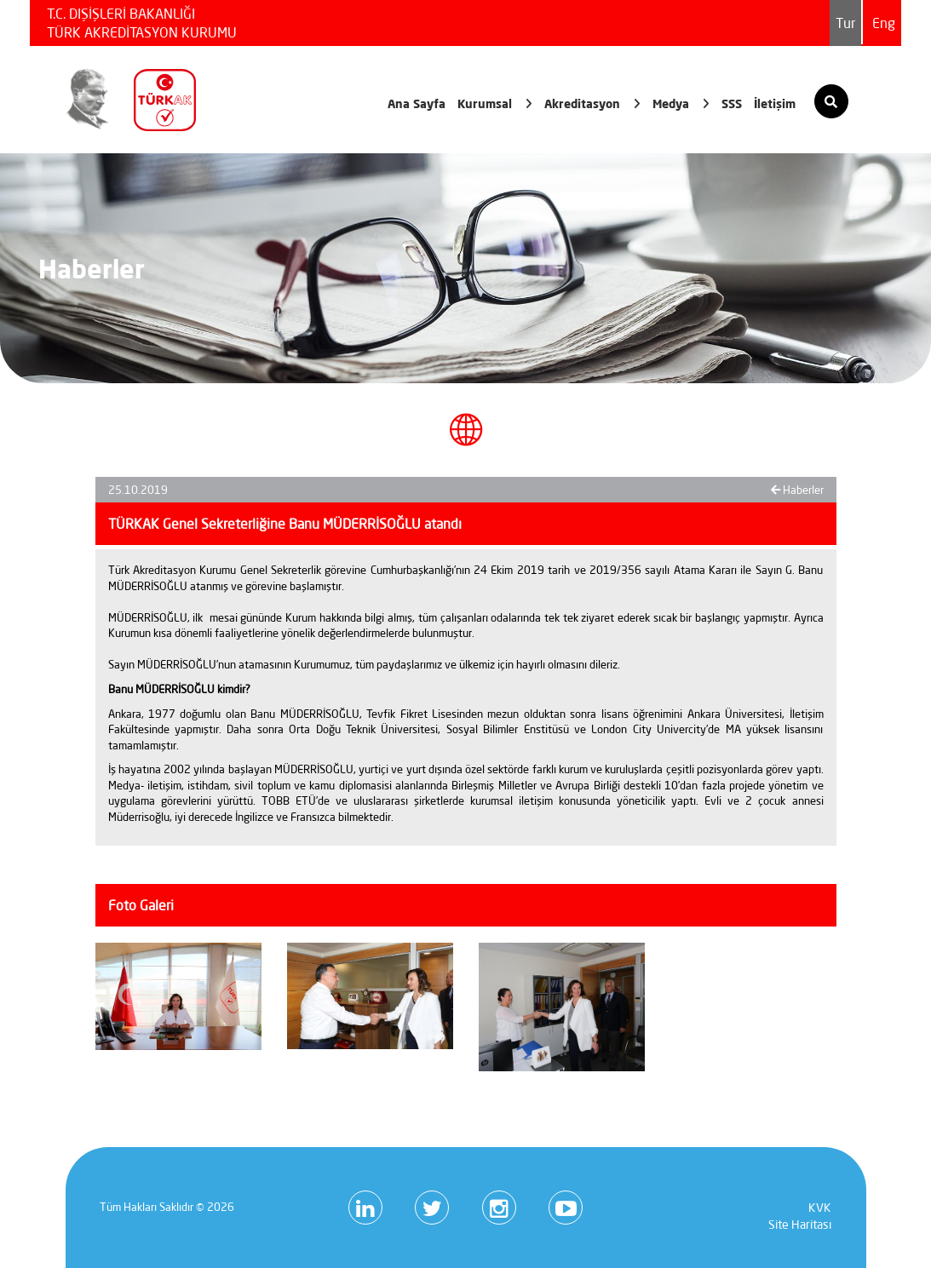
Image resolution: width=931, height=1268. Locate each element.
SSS (731, 103)
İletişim (775, 103)
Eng (883, 23)
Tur (845, 23)
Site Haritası (799, 1224)
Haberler (797, 489)
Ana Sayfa (416, 103)
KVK (819, 1207)
